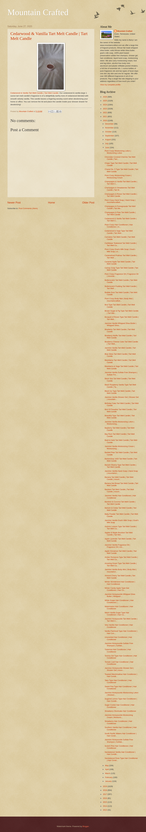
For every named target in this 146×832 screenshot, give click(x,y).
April (107, 769)
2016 (105, 798)
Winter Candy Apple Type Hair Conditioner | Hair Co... (117, 589)
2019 (105, 786)
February (109, 777)
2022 (105, 112)
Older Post (88, 202)
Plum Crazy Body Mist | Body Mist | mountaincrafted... (119, 299)
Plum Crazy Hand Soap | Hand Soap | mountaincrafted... (120, 201)
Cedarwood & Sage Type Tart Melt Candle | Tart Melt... (119, 232)
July (107, 143)
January (108, 781)
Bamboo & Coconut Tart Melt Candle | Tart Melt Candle (120, 503)
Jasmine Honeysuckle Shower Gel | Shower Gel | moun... (119, 669)
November (109, 128)
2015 (105, 802)
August (108, 139)
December (109, 124)
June (107, 147)
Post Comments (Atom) (28, 208)
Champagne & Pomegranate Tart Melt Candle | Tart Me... (120, 207)
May (107, 765)
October (108, 132)
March (108, 773)
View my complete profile (110, 85)
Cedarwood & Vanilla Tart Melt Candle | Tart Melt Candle (34, 93)
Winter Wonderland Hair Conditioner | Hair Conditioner (120, 583)
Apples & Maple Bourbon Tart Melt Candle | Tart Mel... (118, 534)
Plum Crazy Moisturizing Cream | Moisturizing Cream (118, 176)
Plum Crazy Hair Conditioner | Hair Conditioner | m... (119, 226)
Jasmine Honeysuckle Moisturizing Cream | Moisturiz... (119, 716)
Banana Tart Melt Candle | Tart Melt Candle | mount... (119, 478)
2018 (105, 790)
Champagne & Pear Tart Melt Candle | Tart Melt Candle (120, 213)
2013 (105, 810)
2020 (105, 120)
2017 (105, 794)
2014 (105, 806)
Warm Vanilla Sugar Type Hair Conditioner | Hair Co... (117, 614)
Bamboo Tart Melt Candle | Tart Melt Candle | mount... (119, 490)
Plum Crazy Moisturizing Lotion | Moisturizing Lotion (118, 152)
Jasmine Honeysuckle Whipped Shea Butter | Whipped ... (120, 595)
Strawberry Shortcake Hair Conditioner (120, 711)
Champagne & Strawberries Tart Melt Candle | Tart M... (120, 189)
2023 (105, 109)
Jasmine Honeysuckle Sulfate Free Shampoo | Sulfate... (119, 644)
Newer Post (14, 202)
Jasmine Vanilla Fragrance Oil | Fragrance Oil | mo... (117, 546)
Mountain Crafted (37, 12)
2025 (105, 101)
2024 (105, 105)
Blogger (86, 826)
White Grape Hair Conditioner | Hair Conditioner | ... (119, 601)
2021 (105, 116)
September (110, 136)
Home (51, 202)
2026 (105, 97)
